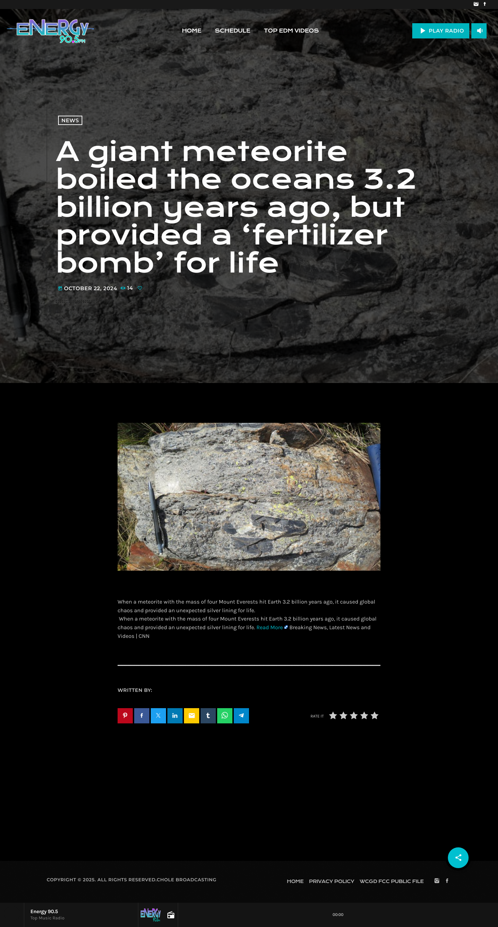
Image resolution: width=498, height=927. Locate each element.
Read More (269, 627)
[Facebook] (484, 4)
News (70, 120)
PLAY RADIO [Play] (440, 31)
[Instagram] (476, 4)
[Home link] (50, 31)
